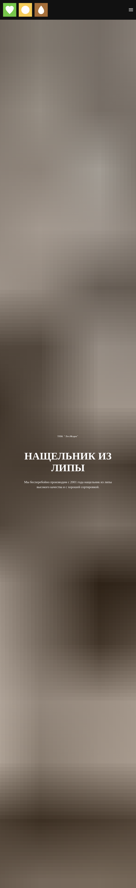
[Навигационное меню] (131, 9)
